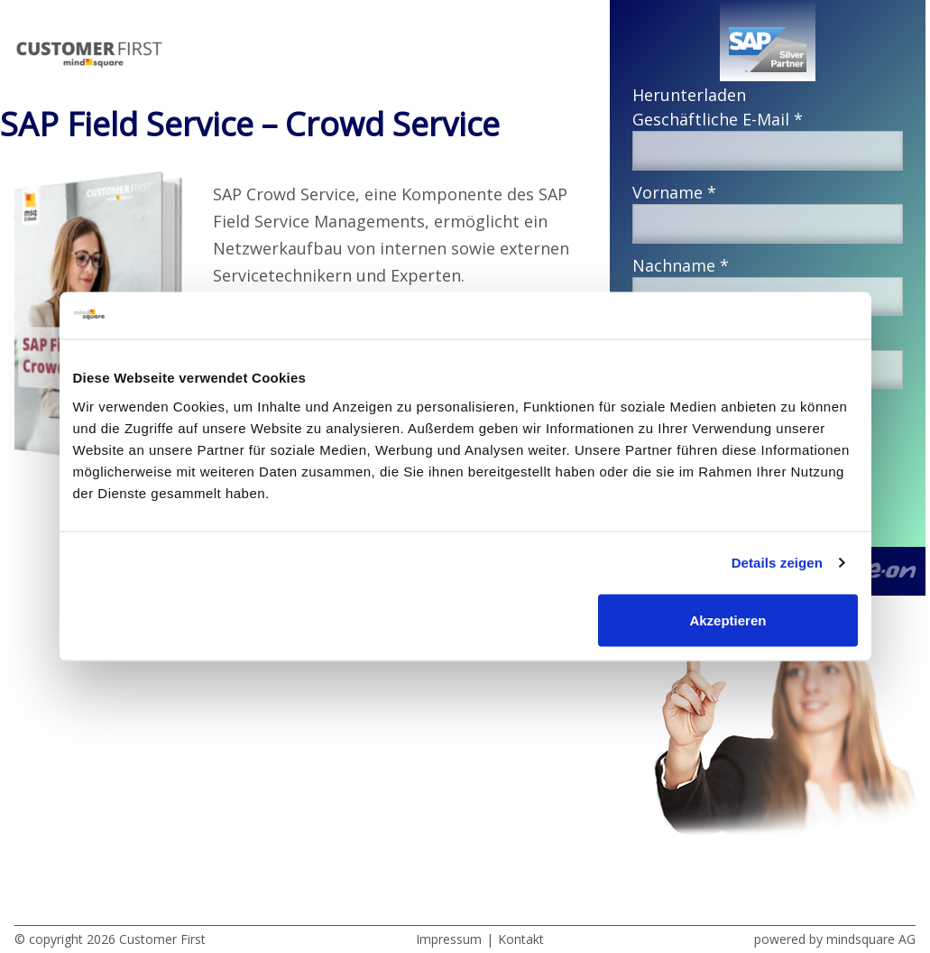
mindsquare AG (871, 939)
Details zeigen (777, 562)
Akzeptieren (727, 619)
